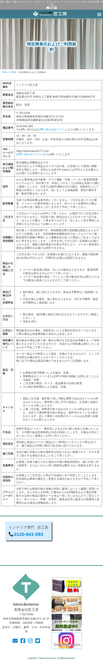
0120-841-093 (28, 534)
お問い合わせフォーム (29, 154)
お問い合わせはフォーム (52, 129)
